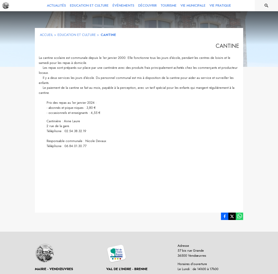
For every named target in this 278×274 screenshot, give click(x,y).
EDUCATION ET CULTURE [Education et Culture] (76, 34)
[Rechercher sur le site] (266, 5)
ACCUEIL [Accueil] (46, 34)
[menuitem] (56, 5)
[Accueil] (6, 6)
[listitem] (224, 217)
